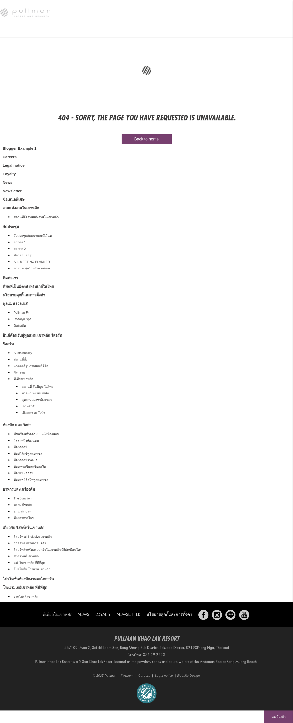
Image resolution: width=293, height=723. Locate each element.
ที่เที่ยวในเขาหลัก (58, 615)
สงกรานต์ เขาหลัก (26, 556)
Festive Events (136, 31)
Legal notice (14, 165)
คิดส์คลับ (20, 325)
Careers (10, 157)
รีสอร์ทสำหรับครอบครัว (30, 543)
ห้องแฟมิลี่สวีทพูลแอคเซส (31, 479)
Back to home (146, 139)
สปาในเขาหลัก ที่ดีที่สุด (29, 563)
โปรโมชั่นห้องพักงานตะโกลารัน (28, 579)
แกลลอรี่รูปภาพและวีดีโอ (31, 366)
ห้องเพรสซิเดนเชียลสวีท (30, 466)
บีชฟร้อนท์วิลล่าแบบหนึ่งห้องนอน (36, 434)
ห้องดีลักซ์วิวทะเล (26, 460)
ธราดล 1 (20, 242)
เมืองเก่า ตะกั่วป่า (33, 413)
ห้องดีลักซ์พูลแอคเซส (28, 453)
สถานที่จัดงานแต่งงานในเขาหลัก (36, 217)
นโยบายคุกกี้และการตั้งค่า (24, 295)
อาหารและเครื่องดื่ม (73, 31)
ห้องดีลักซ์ (20, 447)
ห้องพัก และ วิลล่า (38, 31)
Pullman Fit (22, 312)
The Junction (23, 498)
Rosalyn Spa (23, 319)
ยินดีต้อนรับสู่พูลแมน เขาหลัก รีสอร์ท (32, 335)
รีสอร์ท (11, 31)
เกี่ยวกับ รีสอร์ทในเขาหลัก (23, 527)
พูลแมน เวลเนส (168, 31)
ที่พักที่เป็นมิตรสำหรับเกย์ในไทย (28, 286)
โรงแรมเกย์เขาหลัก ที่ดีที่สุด (25, 587)
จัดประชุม (235, 31)
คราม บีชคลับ (23, 505)
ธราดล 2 (20, 249)
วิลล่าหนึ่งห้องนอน (26, 440)
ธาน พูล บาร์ (22, 511)
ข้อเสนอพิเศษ (105, 31)
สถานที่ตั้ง (20, 359)
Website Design (188, 675)
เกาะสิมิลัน (29, 406)
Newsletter (12, 191)
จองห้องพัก (278, 716)
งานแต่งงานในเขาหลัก (203, 31)
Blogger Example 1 (20, 148)
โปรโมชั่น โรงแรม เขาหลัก (32, 569)
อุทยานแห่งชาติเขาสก (37, 400)
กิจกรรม (19, 372)
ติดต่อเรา (10, 278)
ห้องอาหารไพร (24, 518)
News (8, 182)
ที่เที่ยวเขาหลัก (23, 379)
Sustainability (23, 353)
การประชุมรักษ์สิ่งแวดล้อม (32, 268)
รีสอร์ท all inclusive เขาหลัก (33, 536)
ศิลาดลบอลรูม (23, 255)
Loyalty (9, 174)
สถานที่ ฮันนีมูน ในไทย (37, 387)
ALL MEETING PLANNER (32, 262)
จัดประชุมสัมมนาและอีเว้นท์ (33, 236)
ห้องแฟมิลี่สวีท (23, 473)
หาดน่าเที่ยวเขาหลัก (35, 393)
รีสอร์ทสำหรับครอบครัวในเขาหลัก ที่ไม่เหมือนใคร (48, 550)
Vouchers (261, 31)
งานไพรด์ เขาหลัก (26, 596)
